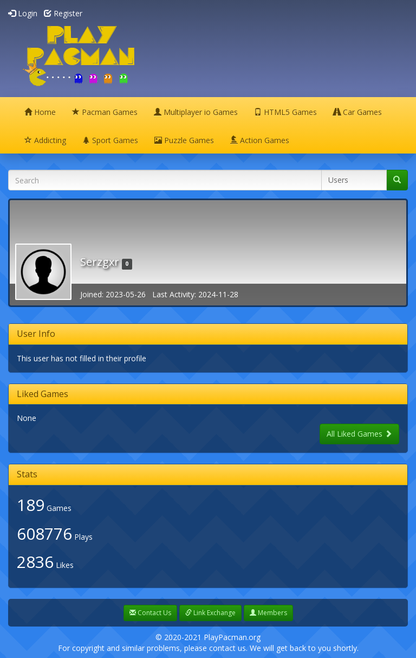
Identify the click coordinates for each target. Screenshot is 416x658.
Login (22, 13)
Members (268, 612)
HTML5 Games (285, 112)
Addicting (45, 140)
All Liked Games (359, 434)
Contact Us (150, 612)
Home (40, 112)
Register (63, 13)
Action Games (259, 140)
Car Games (357, 112)
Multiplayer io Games (196, 112)
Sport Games (110, 140)
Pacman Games (105, 112)
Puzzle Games (184, 140)
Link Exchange (210, 612)
